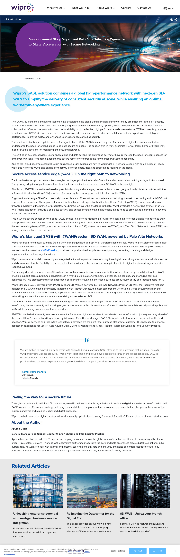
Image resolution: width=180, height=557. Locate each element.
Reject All (138, 551)
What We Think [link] (81, 8)
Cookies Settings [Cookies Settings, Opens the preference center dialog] (118, 551)
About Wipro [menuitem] (106, 8)
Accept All (157, 551)
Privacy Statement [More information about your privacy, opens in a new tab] (75, 552)
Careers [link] (126, 8)
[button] (171, 19)
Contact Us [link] (144, 8)
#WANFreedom (49, 250)
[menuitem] (169, 8)
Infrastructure (13, 19)
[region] (90, 551)
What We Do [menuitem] (56, 8)
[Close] (175, 551)
